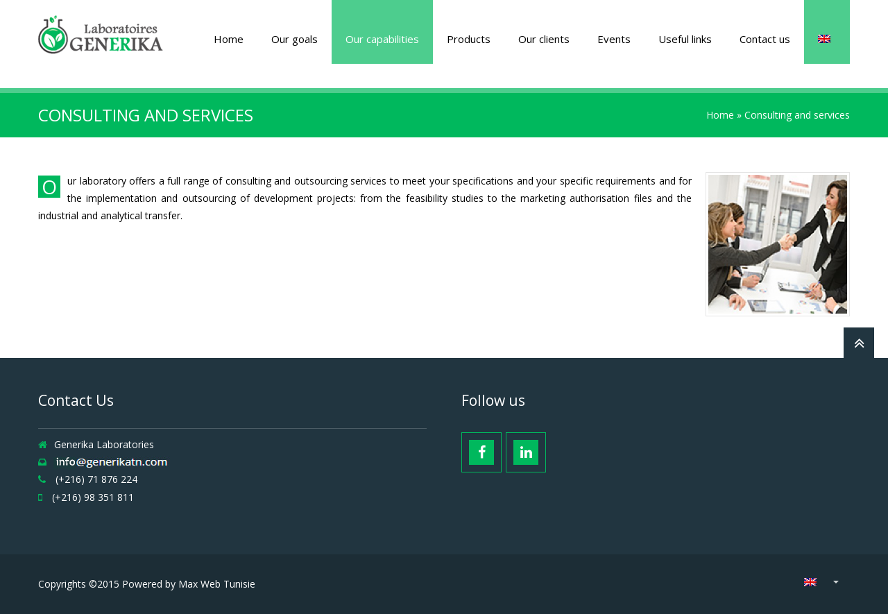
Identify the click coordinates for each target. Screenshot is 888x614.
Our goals (294, 39)
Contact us (765, 39)
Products (468, 39)
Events (614, 39)
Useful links (685, 39)
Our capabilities (382, 39)
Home (229, 39)
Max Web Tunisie (216, 583)
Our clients (544, 39)
